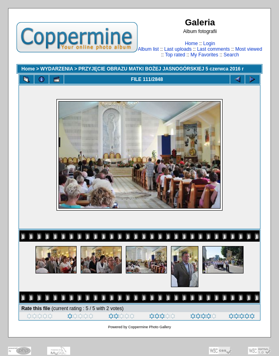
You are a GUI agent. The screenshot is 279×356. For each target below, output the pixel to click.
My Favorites (205, 55)
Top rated (175, 55)
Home (191, 43)
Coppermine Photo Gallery (149, 327)
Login (209, 43)
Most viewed (248, 49)
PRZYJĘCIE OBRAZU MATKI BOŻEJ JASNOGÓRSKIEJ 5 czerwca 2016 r (161, 69)
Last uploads (178, 49)
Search (231, 55)
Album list (148, 49)
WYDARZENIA (56, 69)
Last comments (213, 49)
